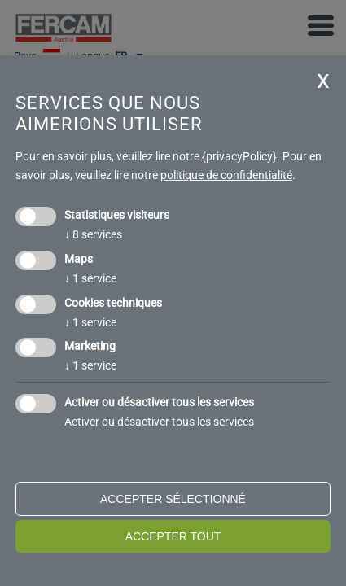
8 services (93, 234)
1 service (90, 278)
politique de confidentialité (226, 174)
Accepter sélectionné (173, 498)
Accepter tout (173, 536)
